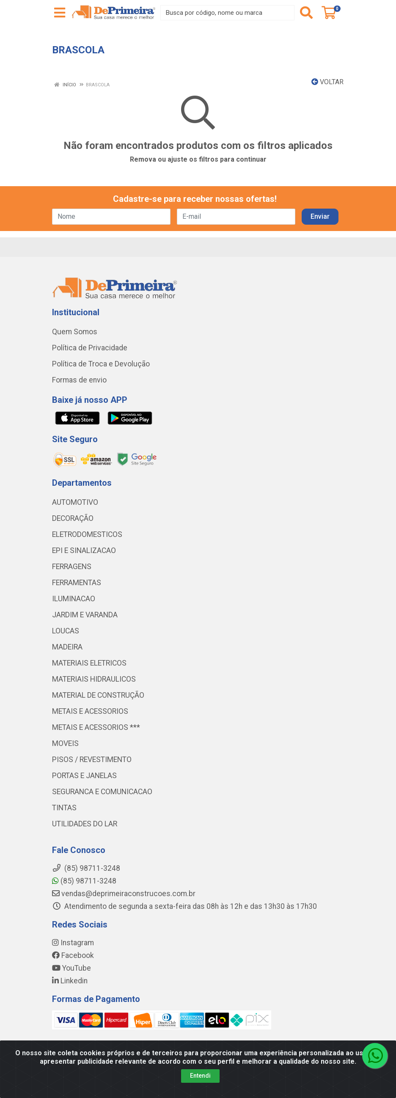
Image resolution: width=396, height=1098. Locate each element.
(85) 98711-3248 (84, 881)
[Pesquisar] (306, 12)
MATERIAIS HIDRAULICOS (94, 679)
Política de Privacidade (89, 348)
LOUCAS (65, 631)
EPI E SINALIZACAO (84, 550)
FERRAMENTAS (76, 582)
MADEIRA (67, 647)
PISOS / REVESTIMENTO (92, 759)
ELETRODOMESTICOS (87, 534)
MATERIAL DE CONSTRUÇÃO (98, 695)
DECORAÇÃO (73, 518)
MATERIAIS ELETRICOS (89, 663)
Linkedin (70, 981)
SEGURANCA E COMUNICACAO (102, 791)
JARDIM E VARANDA (85, 615)
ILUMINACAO (73, 598)
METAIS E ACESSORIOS (90, 711)
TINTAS (64, 808)
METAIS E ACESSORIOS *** (96, 727)
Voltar (327, 82)
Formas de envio (79, 380)
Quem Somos (74, 331)
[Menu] (59, 12)
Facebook (73, 955)
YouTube (71, 968)
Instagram (73, 942)
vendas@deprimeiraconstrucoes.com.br (123, 893)
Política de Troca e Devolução (101, 364)
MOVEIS (65, 743)
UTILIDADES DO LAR (84, 824)
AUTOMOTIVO (75, 502)
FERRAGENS (71, 566)
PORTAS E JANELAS (84, 775)
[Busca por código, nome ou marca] (227, 12)
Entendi (200, 1075)
